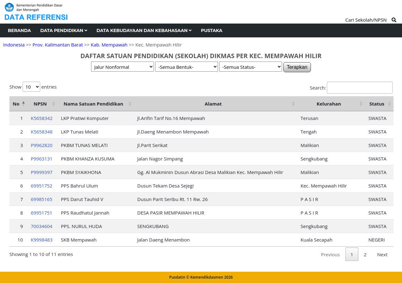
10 (20, 240)
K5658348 (41, 131)
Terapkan (297, 67)
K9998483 (41, 240)
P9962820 (41, 145)
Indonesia (13, 44)
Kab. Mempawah (109, 44)
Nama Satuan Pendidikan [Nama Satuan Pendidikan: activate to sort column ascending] (93, 104)
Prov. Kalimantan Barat (57, 44)
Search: (351, 88)
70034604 (41, 226)
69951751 (41, 213)
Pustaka (211, 30)
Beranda (19, 30)
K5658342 (41, 118)
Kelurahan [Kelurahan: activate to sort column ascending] (329, 104)
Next (382, 254)
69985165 (41, 199)
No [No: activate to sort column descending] (16, 104)
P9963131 (41, 158)
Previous (330, 254)
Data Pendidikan (63, 30)
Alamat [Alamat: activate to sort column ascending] (213, 104)
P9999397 (41, 172)
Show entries (33, 87)
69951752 (41, 185)
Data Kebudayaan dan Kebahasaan (143, 30)
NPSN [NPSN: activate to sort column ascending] (40, 104)
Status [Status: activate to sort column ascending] (376, 104)
